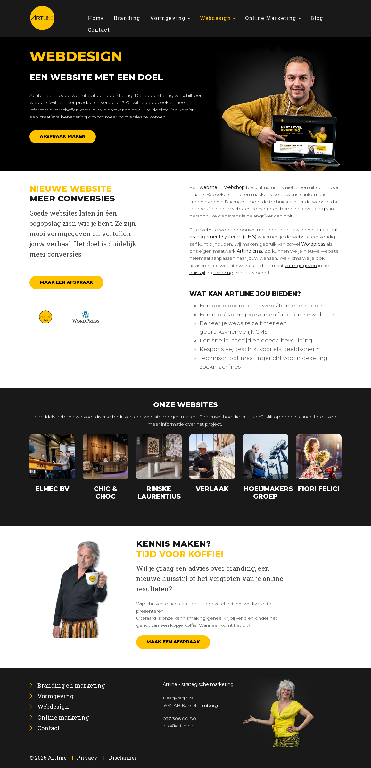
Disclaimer (123, 757)
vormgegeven (301, 265)
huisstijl (197, 272)
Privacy (87, 757)
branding (223, 272)
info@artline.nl (178, 726)
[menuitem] (96, 18)
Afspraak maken (63, 136)
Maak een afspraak (66, 282)
